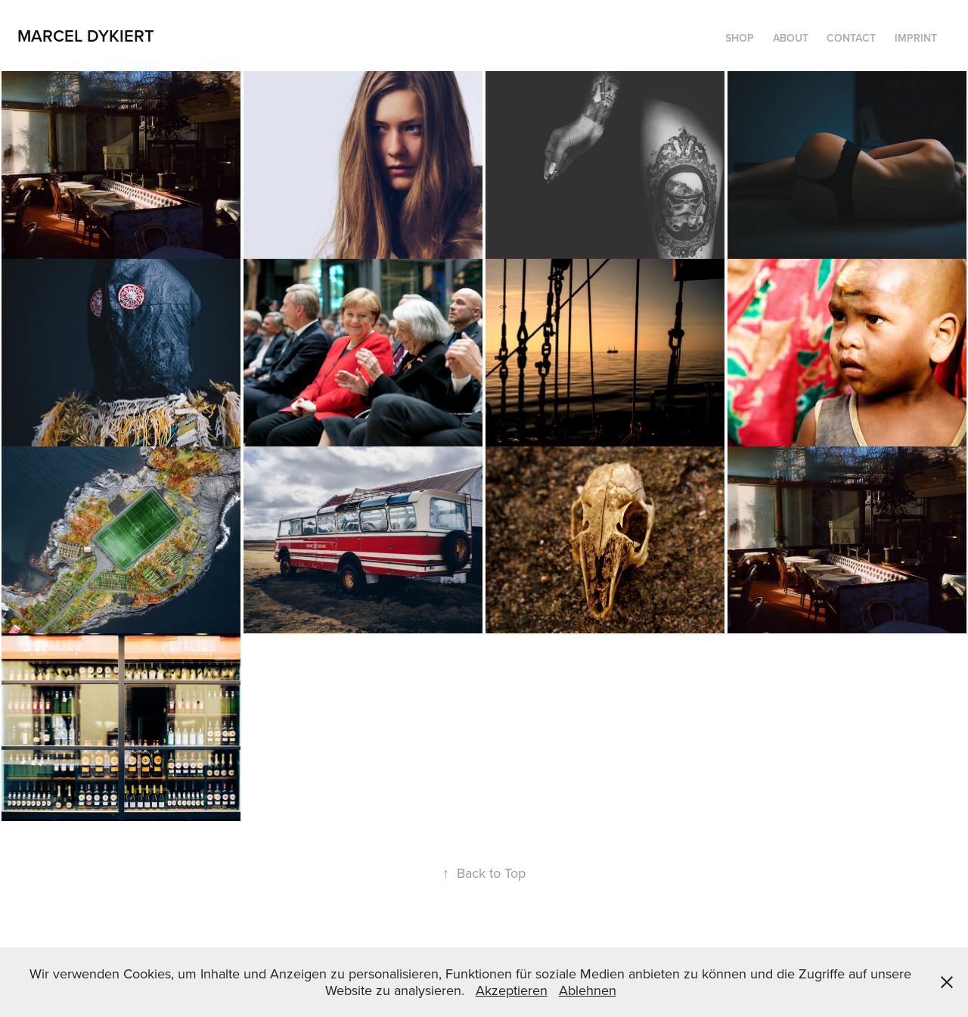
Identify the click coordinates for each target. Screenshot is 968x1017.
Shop (739, 37)
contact (851, 37)
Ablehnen (587, 990)
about (790, 37)
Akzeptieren (512, 990)
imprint (916, 37)
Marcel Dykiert (85, 35)
